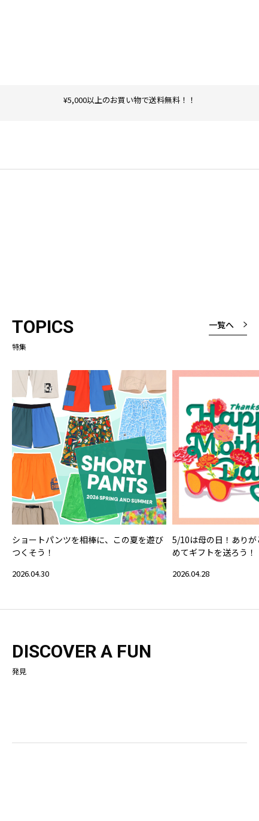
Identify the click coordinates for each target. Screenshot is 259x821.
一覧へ (221, 325)
